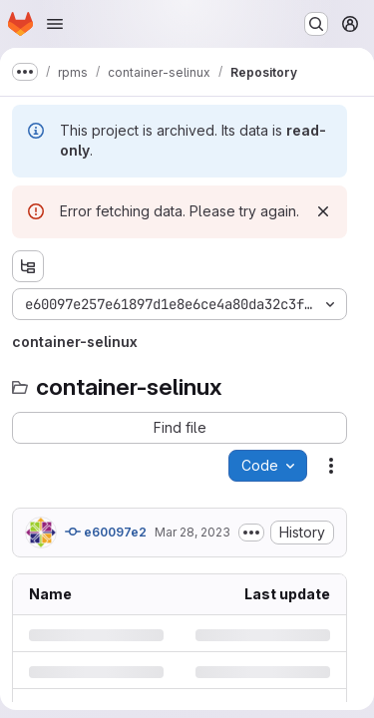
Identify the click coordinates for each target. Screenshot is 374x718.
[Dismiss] (323, 211)
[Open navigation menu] (55, 24)
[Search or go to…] (316, 24)
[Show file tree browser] (28, 266)
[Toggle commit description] (251, 532)
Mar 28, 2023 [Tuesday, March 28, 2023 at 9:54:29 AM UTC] (192, 532)
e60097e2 (106, 531)
